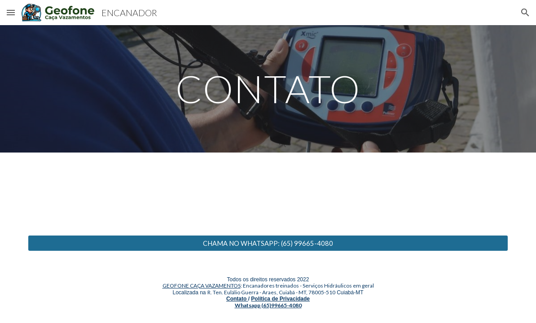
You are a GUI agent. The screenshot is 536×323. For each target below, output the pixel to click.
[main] (268, 88)
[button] (11, 12)
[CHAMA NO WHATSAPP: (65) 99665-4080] (268, 243)
